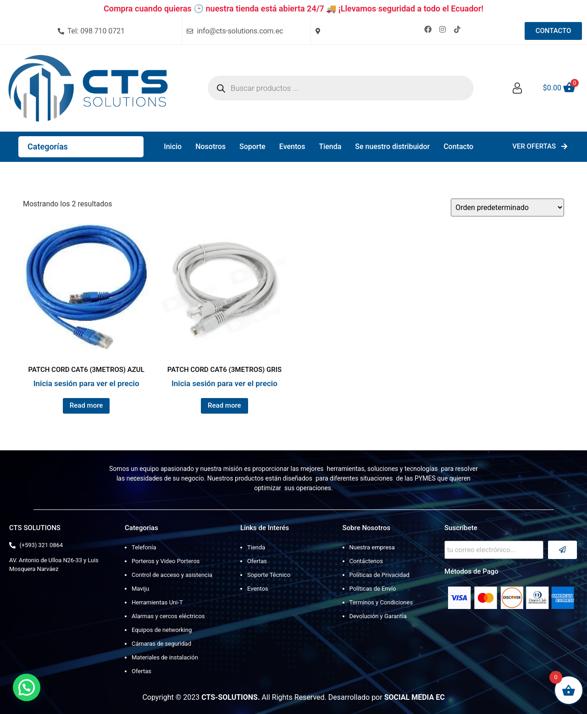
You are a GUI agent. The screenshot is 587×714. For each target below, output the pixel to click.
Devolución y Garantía (378, 616)
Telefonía (144, 547)
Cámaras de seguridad (161, 643)
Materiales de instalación (165, 657)
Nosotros (210, 146)
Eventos (292, 146)
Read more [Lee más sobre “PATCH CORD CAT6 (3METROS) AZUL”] (86, 405)
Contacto (458, 146)
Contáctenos (366, 561)
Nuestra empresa (372, 547)
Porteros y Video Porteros (166, 561)
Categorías (48, 146)
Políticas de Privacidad (379, 574)
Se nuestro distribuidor (392, 146)
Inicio (173, 146)
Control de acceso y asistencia (172, 574)
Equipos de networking (162, 629)
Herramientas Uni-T (157, 602)
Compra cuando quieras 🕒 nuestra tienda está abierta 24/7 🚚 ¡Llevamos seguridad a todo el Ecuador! (293, 8)
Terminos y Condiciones (381, 602)
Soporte (252, 146)
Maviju (140, 588)
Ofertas (141, 671)
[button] (26, 687)
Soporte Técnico (268, 574)
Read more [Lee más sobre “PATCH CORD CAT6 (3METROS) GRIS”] (224, 405)
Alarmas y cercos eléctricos (168, 616)
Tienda (330, 146)
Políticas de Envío (372, 588)
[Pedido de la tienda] (507, 207)
